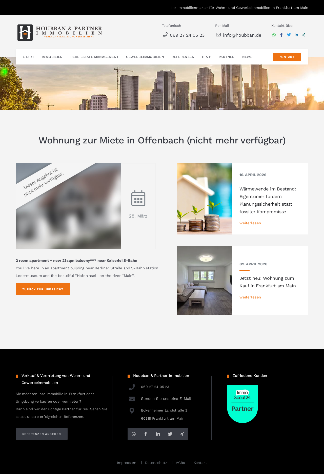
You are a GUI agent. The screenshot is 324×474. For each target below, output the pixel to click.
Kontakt (286, 57)
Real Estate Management (94, 57)
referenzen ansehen (41, 434)
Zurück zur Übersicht (43, 289)
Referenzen (183, 57)
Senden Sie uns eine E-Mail (159, 398)
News (247, 57)
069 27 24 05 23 (183, 35)
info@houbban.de (238, 35)
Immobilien (52, 57)
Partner (227, 57)
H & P (206, 57)
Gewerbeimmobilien (145, 57)
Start (28, 57)
